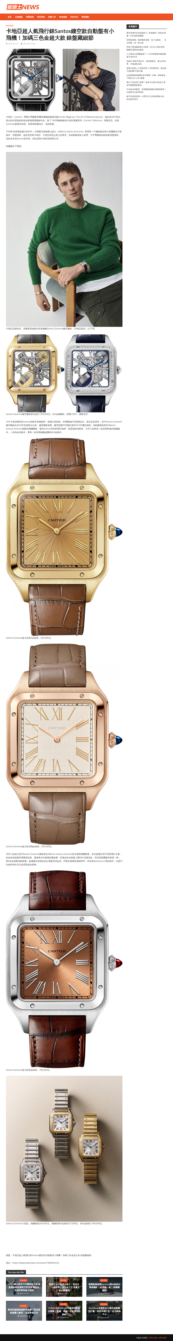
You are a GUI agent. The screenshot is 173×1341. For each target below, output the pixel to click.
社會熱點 (19, 17)
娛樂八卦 (52, 17)
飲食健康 (63, 17)
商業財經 (30, 17)
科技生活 (74, 17)
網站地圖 (153, 1337)
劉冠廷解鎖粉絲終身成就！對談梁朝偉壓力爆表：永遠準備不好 (24, 1311)
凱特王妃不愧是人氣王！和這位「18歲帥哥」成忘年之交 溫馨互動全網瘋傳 (64, 1287)
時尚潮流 (41, 17)
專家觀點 (85, 17)
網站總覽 (163, 1337)
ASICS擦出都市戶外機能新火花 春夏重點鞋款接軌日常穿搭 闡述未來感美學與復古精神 (24, 1287)
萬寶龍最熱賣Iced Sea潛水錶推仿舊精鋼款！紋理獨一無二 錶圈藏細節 (104, 1287)
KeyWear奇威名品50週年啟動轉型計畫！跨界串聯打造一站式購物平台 (104, 1311)
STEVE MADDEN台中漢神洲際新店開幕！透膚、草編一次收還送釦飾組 (64, 1311)
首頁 (9, 17)
